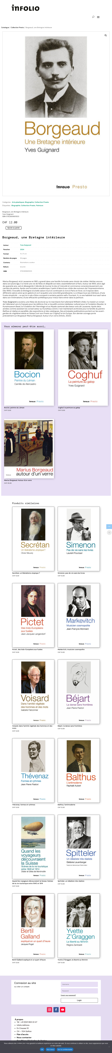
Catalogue (5, 27)
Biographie (29, 202)
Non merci (50, 1049)
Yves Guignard (25, 245)
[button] (106, 35)
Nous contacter (24, 1037)
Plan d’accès (22, 1034)
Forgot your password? (68, 995)
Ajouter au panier (13, 228)
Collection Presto (17, 27)
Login (79, 1000)
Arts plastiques (18, 202)
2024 (22, 249)
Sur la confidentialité (65, 1049)
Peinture (39, 205)
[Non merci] (109, 1047)
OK (42, 1049)
